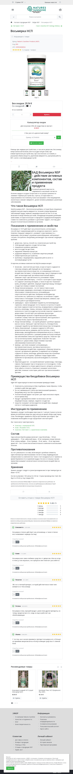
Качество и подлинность (23, 719)
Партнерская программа (48, 745)
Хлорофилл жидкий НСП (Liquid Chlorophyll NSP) (22, 691)
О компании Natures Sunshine (25, 717)
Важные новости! (51, 2)
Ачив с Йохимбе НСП (22, 428)
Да (14, 542)
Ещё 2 (37, 97)
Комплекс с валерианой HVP (24, 425)
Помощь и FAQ (20, 745)
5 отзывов (25, 50)
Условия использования (48, 724)
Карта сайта (44, 729)
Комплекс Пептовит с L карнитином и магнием (31, 430)
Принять (10, 768)
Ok (58, 137)
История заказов (46, 742)
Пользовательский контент (49, 726)
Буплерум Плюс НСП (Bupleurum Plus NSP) (49, 691)
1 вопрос (33, 50)
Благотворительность (22, 724)
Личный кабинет (45, 740)
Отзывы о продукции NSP (24, 747)
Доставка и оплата (21, 740)
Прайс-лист (19, 750)
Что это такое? (37, 143)
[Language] (19, 2)
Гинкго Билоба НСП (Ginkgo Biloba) (49, 26)
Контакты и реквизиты (48, 717)
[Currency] (28, 2)
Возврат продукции (21, 742)
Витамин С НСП (17, 26)
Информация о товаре (20, 37)
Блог (16, 722)
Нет (17, 542)
